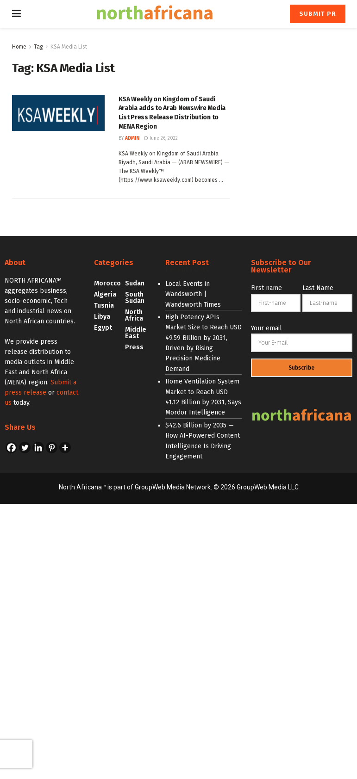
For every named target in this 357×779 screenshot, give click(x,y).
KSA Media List (68, 46)
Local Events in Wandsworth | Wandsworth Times (193, 294)
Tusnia (104, 305)
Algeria (105, 294)
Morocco (107, 283)
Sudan (134, 283)
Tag (38, 46)
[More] (65, 447)
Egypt (103, 328)
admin (132, 138)
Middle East (135, 333)
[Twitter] (25, 447)
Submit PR (317, 13)
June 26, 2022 (161, 138)
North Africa (134, 315)
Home (19, 46)
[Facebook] (11, 447)
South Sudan (134, 298)
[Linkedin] (38, 447)
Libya (102, 317)
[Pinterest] (51, 447)
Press (134, 347)
